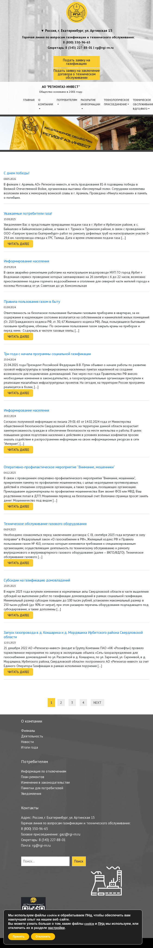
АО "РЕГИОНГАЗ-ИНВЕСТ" (61, 87)
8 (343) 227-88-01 (78, 48)
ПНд (101, 924)
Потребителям (67, 100)
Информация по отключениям (43, 771)
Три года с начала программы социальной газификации (47, 353)
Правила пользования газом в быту (32, 301)
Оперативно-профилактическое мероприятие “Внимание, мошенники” (59, 467)
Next (97, 702)
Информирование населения (26, 261)
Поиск (78, 861)
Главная (28, 100)
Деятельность (32, 736)
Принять (19, 936)
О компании (45, 102)
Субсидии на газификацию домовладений (37, 580)
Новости (27, 742)
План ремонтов (32, 777)
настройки (56, 928)
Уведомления (31, 793)
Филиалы (28, 730)
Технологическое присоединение (116, 102)
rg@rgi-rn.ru (104, 48)
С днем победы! (16, 173)
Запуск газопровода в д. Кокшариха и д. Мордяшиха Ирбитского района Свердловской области (73, 634)
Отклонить (43, 936)
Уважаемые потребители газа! (28, 213)
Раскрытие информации (90, 102)
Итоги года (29, 747)
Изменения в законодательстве (45, 782)
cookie (89, 924)
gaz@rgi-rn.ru (69, 834)
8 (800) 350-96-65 (76, 42)
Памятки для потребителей (42, 788)
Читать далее (18, 244)
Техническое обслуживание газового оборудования (45, 523)
